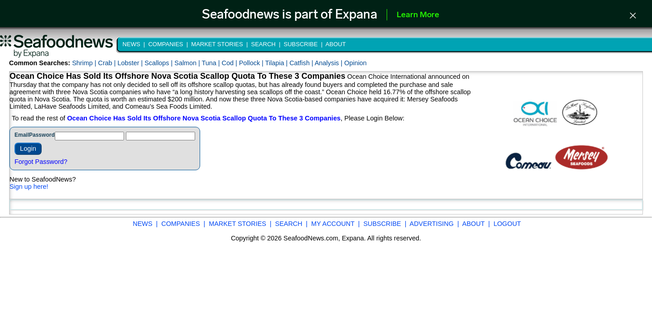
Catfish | (302, 63)
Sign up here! (29, 186)
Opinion (355, 63)
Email (21, 135)
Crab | (107, 63)
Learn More (418, 15)
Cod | (230, 63)
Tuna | (212, 63)
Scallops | (159, 63)
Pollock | (252, 63)
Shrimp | (85, 63)
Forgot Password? (40, 161)
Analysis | (329, 63)
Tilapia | (277, 63)
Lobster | (130, 63)
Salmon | (187, 63)
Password (42, 135)
